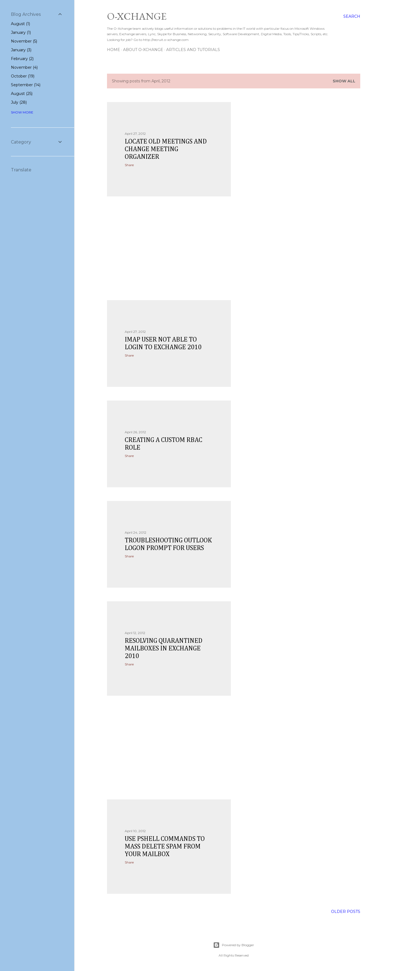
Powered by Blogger (233, 945)
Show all (344, 81)
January (21, 32)
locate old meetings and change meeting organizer (166, 149)
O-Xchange (136, 16)
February (22, 58)
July (19, 102)
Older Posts (345, 911)
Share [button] (129, 165)
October (22, 76)
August (20, 23)
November (24, 41)
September (25, 84)
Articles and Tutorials (193, 49)
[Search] (351, 16)
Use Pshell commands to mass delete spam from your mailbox (165, 847)
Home (113, 49)
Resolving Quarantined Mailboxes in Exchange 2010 (164, 648)
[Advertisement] (169, 248)
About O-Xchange (143, 49)
